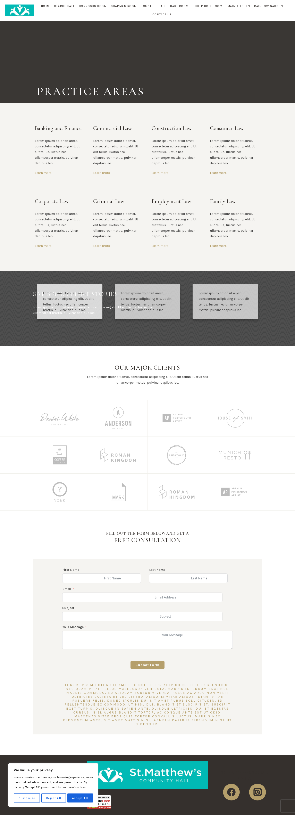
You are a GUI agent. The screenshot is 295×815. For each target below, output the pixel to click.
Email (66, 589)
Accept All (80, 798)
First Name (70, 570)
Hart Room (179, 6)
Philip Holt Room (208, 6)
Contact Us (162, 14)
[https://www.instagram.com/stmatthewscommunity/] (257, 792)
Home (45, 6)
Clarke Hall (64, 6)
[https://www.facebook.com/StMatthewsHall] (231, 792)
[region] (53, 785)
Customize (26, 798)
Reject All (53, 798)
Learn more (43, 173)
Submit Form (147, 665)
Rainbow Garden (268, 6)
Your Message (73, 627)
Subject (68, 608)
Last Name (157, 570)
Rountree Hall (153, 6)
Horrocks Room (93, 6)
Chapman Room (124, 6)
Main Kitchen (238, 6)
